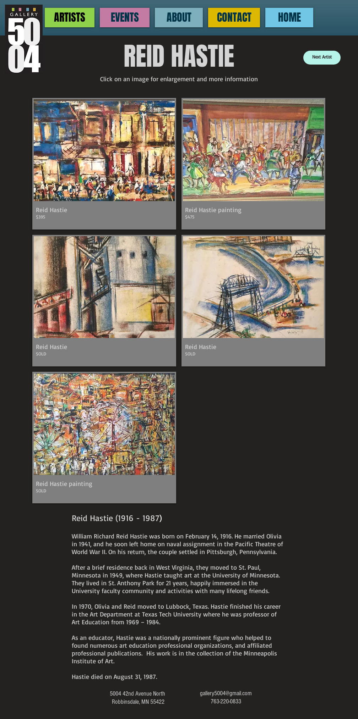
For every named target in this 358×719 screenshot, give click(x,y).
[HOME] (289, 17)
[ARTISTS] (69, 17)
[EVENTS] (125, 17)
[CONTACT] (234, 17)
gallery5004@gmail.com (226, 693)
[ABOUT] (179, 17)
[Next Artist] (322, 58)
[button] (104, 163)
